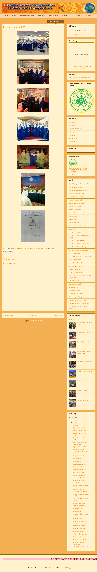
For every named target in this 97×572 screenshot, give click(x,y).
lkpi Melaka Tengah (75, 129)
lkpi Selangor (73, 138)
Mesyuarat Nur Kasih (75, 293)
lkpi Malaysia (73, 122)
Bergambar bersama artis (77, 187)
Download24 (73, 78)
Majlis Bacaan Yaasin (75, 253)
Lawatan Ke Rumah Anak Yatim (79, 243)
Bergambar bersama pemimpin (78, 190)
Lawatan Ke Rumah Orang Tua (78, 250)
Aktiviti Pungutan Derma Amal (78, 184)
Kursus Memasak (74, 222)
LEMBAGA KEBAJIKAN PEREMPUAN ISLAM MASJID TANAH (81, 170)
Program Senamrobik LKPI (77, 300)
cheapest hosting (77, 34)
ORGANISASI (53, 16)
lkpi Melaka (72, 125)
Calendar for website (83, 78)
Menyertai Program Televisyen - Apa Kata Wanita (80, 451)
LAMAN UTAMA (10, 16)
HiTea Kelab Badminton (76, 197)
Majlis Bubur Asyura (75, 260)
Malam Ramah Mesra (75, 269)
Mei (74, 420)
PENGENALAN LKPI (27, 16)
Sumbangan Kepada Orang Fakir (79, 303)
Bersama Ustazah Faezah (77, 193)
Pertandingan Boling (75, 297)
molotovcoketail (52, 568)
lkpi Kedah (72, 132)
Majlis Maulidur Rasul (75, 266)
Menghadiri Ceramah (75, 272)
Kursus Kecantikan (75, 210)
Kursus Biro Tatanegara (76, 203)
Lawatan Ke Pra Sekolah (76, 240)
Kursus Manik (73, 219)
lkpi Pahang (72, 135)
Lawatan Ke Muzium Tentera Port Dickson (79, 490)
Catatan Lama (57, 315)
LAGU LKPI (76, 16)
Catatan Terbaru (9, 315)
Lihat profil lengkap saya (76, 174)
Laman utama (33, 315)
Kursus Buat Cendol (75, 206)
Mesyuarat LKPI (74, 287)
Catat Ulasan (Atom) (36, 321)
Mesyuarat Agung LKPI (14, 254)
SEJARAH (41, 16)
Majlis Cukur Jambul (75, 263)
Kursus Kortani (73, 216)
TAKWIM (65, 16)
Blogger (69, 568)
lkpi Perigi (72, 141)
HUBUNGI (87, 16)
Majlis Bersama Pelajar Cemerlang (80, 256)
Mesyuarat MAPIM (75, 290)
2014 (73, 417)
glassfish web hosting (86, 34)
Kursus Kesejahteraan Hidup (78, 213)
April (74, 423)
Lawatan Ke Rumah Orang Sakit (79, 247)
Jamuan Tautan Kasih (75, 200)
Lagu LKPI (72, 229)
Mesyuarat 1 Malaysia (76, 281)
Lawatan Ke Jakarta (75, 232)
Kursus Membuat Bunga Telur (78, 226)
